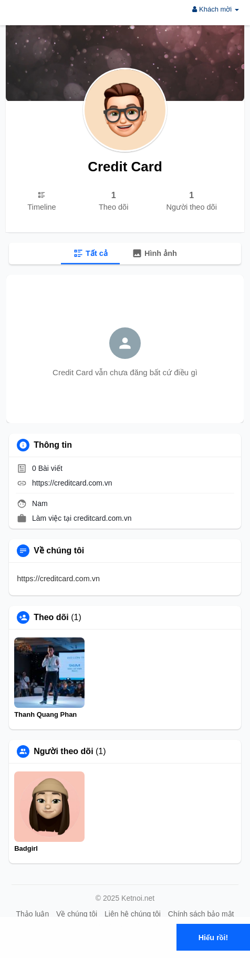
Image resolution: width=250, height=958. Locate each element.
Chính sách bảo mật (201, 914)
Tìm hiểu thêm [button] (109, 949)
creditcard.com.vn (102, 518)
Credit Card (125, 166)
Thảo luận (32, 914)
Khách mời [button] (215, 9)
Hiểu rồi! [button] (213, 937)
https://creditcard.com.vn (72, 483)
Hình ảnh (154, 253)
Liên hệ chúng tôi (133, 914)
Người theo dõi (63, 751)
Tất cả (90, 253)
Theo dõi (51, 617)
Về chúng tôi (76, 914)
